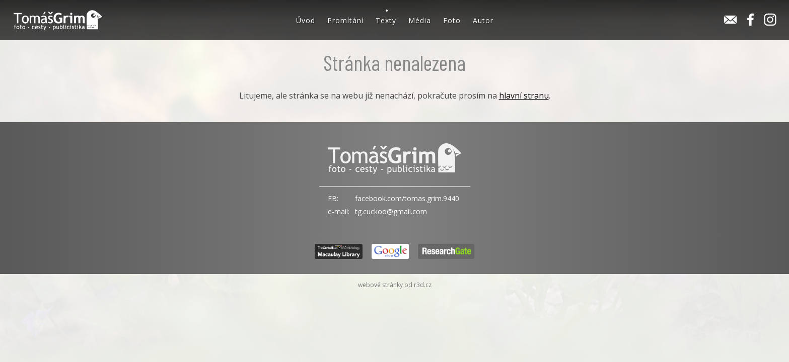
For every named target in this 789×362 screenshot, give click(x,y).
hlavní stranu (524, 95)
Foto (452, 20)
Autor (483, 20)
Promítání (345, 20)
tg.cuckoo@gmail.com (391, 211)
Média (419, 20)
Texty (386, 20)
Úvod (305, 20)
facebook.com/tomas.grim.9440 (407, 198)
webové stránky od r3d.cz (395, 285)
